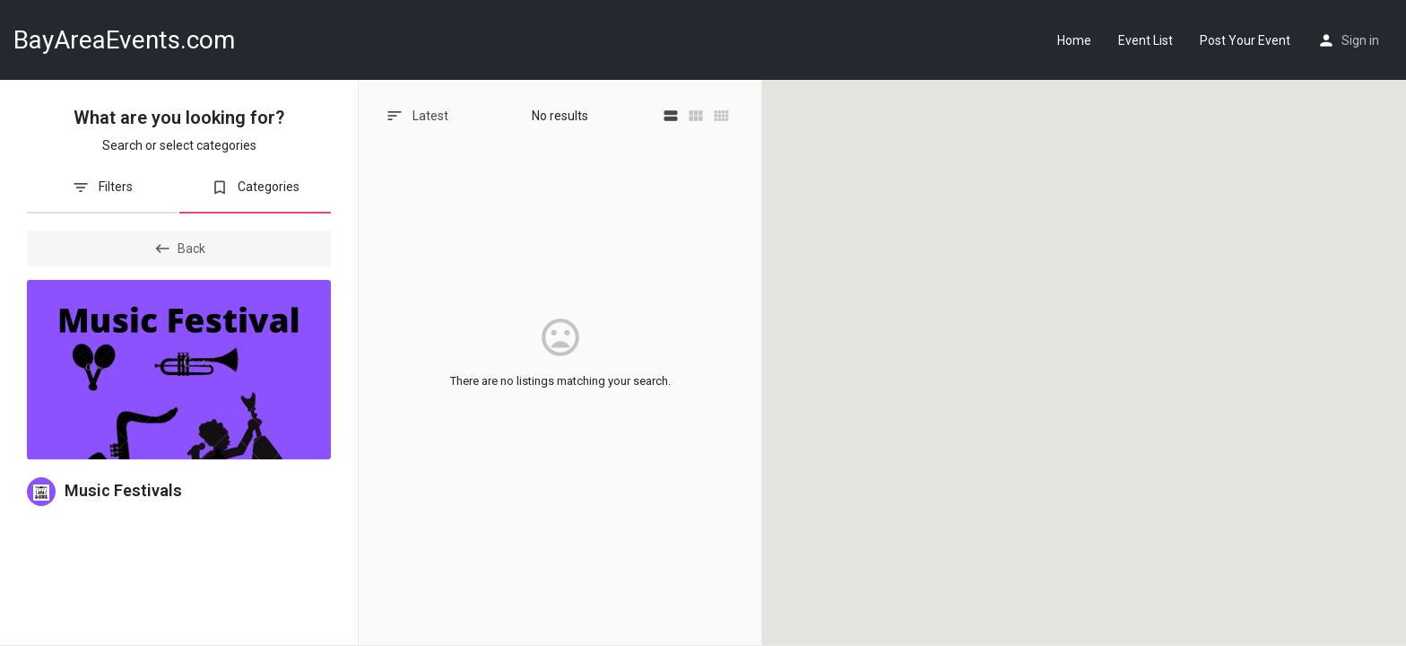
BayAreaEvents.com (124, 40)
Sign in (1360, 40)
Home (1074, 40)
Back (179, 249)
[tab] (102, 194)
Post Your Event (1245, 40)
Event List (1145, 40)
